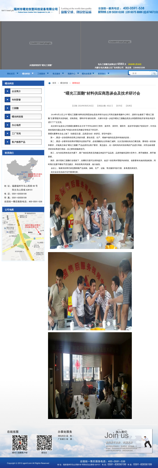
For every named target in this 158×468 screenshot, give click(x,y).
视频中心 (71, 74)
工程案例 (41, 74)
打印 (119, 106)
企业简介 (16, 91)
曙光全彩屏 (86, 74)
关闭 (129, 106)
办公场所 (16, 125)
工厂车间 (16, 133)
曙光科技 (26, 74)
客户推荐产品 (18, 142)
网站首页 (11, 74)
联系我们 (102, 74)
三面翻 (15, 108)
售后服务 (56, 74)
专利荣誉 (16, 99)
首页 (54, 83)
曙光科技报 (17, 116)
